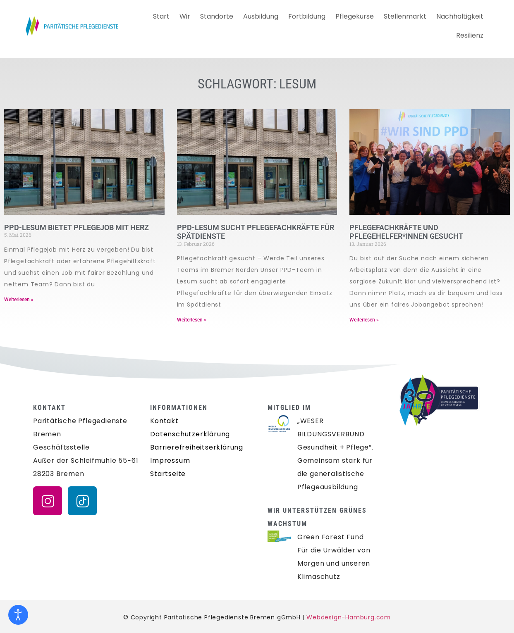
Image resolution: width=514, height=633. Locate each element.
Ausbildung (260, 16)
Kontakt (164, 421)
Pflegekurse (354, 16)
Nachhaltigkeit (459, 16)
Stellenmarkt (405, 16)
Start (161, 16)
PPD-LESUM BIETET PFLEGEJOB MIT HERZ (76, 227)
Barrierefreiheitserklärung (196, 447)
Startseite (168, 473)
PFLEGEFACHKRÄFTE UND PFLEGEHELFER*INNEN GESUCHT (406, 232)
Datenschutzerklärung (190, 434)
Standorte (216, 16)
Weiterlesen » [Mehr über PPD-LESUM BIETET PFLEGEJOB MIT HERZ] (18, 299)
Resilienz (469, 35)
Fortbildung (306, 16)
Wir (184, 16)
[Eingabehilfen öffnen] (18, 615)
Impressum (170, 460)
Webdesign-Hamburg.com (348, 617)
